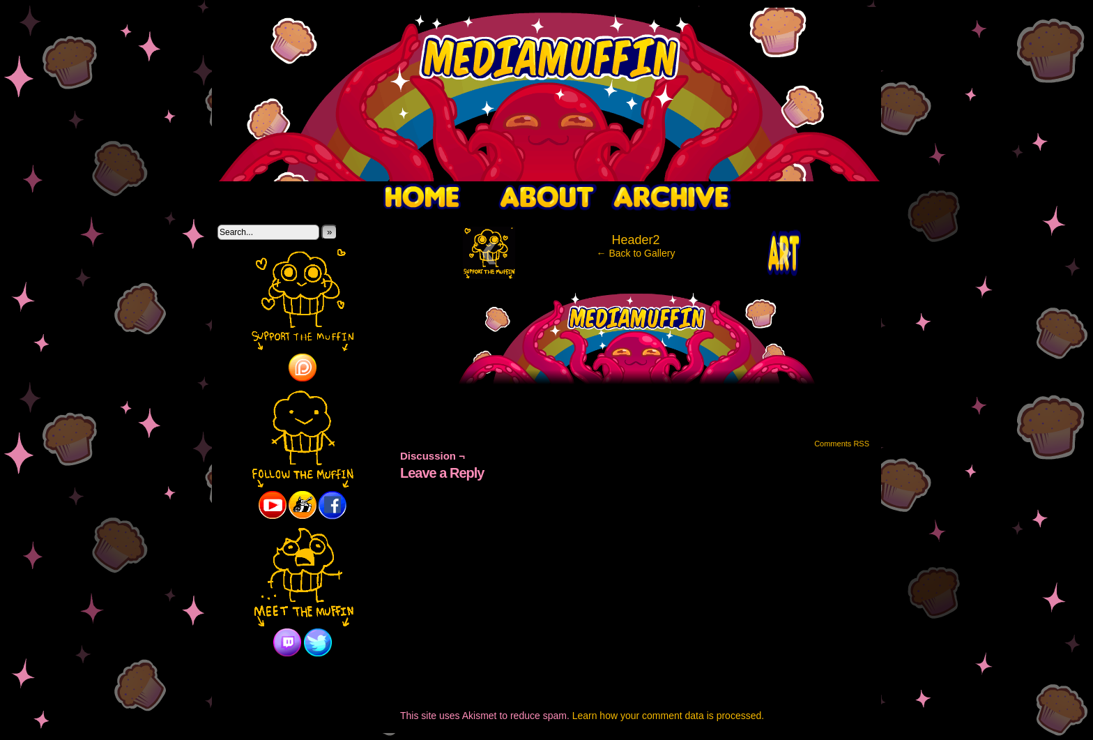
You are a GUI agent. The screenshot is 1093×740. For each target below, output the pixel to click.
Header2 (635, 240)
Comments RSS (841, 443)
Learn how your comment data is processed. (668, 715)
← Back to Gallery (636, 253)
